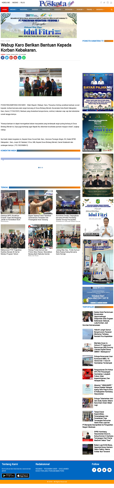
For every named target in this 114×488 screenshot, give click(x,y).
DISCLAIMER (64, 473)
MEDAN (13, 14)
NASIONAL (24, 14)
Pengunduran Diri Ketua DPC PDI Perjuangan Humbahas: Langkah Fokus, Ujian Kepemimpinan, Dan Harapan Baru (103, 379)
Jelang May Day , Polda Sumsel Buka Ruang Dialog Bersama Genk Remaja (68, 256)
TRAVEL (89, 14)
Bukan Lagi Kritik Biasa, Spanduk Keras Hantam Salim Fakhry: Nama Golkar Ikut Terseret (103, 452)
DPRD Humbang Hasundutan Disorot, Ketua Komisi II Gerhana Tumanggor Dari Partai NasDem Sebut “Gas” (103, 440)
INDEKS (15, 5)
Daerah (8, 45)
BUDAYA (99, 14)
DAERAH (35, 14)
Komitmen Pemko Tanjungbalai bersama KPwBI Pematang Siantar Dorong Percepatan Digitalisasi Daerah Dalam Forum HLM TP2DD (68, 224)
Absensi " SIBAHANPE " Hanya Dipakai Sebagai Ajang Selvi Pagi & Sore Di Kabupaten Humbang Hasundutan (103, 393)
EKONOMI (68, 14)
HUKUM (79, 14)
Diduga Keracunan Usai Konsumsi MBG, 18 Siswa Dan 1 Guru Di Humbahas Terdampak (103, 364)
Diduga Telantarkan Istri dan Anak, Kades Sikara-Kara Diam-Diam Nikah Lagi (103, 406)
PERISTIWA (46, 14)
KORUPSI (57, 14)
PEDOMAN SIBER (50, 473)
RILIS (23, 5)
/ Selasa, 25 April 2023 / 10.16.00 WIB (16, 58)
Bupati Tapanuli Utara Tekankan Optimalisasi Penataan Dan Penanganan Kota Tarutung (39, 222)
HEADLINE (6, 5)
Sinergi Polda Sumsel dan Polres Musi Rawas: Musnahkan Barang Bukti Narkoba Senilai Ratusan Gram (40, 257)
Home (4, 14)
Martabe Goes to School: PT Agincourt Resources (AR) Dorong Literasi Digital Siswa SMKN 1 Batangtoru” (103, 351)
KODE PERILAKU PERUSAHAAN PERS (50, 475)
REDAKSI (39, 473)
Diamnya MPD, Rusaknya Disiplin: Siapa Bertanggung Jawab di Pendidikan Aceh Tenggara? (11, 223)
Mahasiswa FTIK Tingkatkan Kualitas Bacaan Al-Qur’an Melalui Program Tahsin (11, 256)
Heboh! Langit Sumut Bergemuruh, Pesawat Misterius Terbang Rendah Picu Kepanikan (103, 337)
